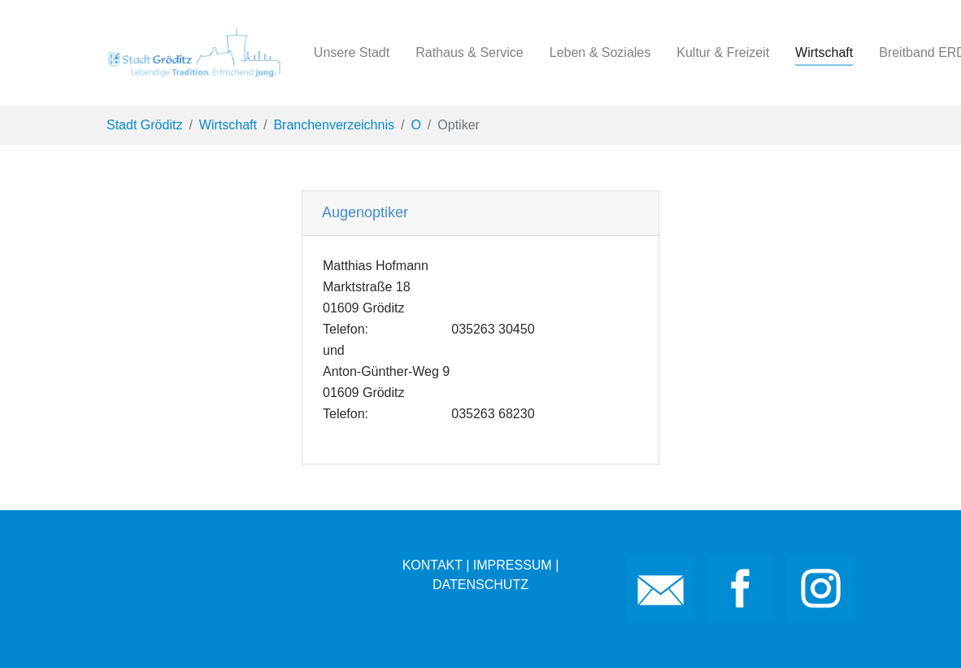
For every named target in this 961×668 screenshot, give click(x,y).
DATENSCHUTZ (480, 585)
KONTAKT (432, 565)
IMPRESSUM (512, 565)
